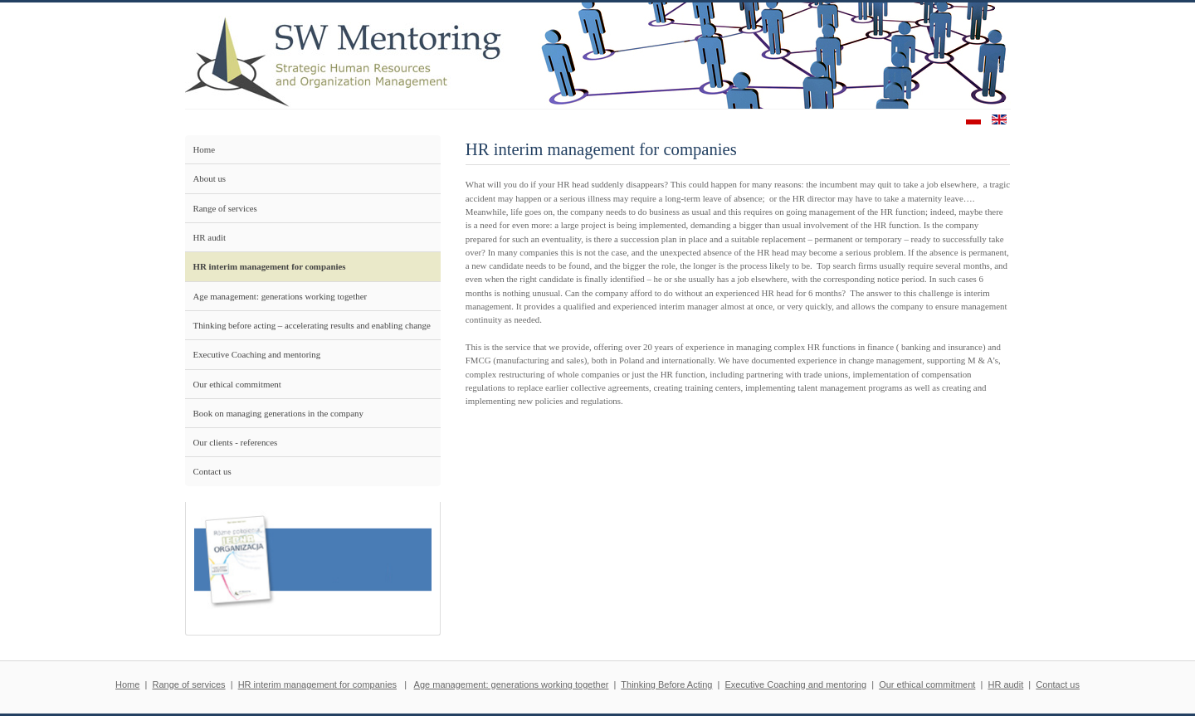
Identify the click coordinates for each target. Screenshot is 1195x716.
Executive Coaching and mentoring (257, 354)
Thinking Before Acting (666, 684)
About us (210, 178)
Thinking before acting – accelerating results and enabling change (312, 325)
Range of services (225, 208)
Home (204, 149)
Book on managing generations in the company (278, 413)
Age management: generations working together (280, 296)
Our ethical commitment (237, 384)
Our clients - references (235, 442)
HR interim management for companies (269, 266)
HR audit (210, 237)
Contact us (212, 471)
